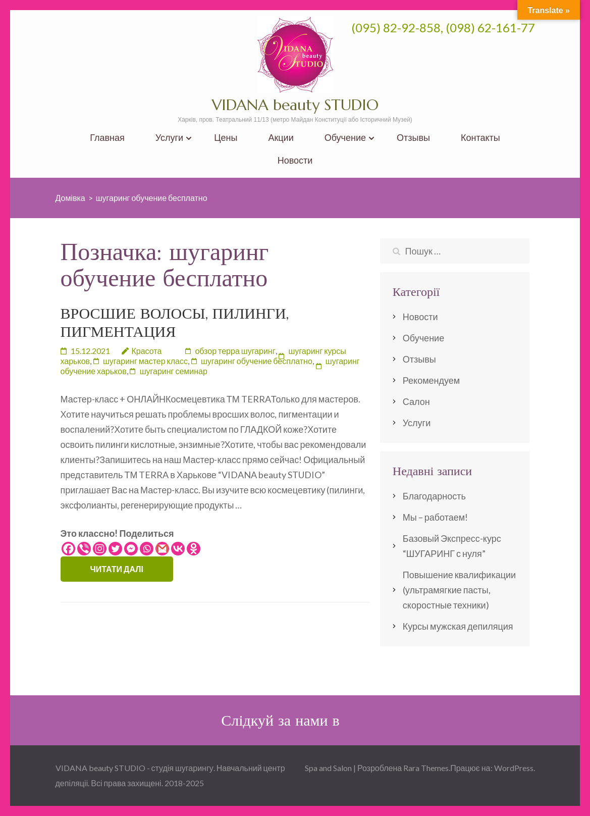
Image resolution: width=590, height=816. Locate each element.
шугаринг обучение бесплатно (256, 361)
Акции (280, 137)
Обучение (345, 137)
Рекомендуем (431, 380)
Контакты (480, 137)
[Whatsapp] (146, 548)
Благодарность (434, 495)
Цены (225, 137)
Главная (107, 137)
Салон (416, 401)
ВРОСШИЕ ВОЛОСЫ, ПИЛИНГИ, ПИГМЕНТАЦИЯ (175, 322)
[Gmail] (162, 548)
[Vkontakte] (178, 548)
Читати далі (116, 569)
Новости (295, 160)
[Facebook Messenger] (131, 548)
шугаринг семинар (173, 371)
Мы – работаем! (435, 517)
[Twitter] (115, 548)
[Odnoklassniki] (193, 548)
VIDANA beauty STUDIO (295, 104)
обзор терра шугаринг (235, 350)
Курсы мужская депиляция (458, 626)
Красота (147, 350)
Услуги (169, 137)
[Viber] (84, 548)
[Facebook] (68, 548)
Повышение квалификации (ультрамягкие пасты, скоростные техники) (459, 589)
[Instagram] (99, 548)
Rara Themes (426, 768)
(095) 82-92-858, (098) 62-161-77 (443, 27)
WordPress (513, 768)
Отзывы (413, 137)
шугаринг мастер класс (145, 361)
